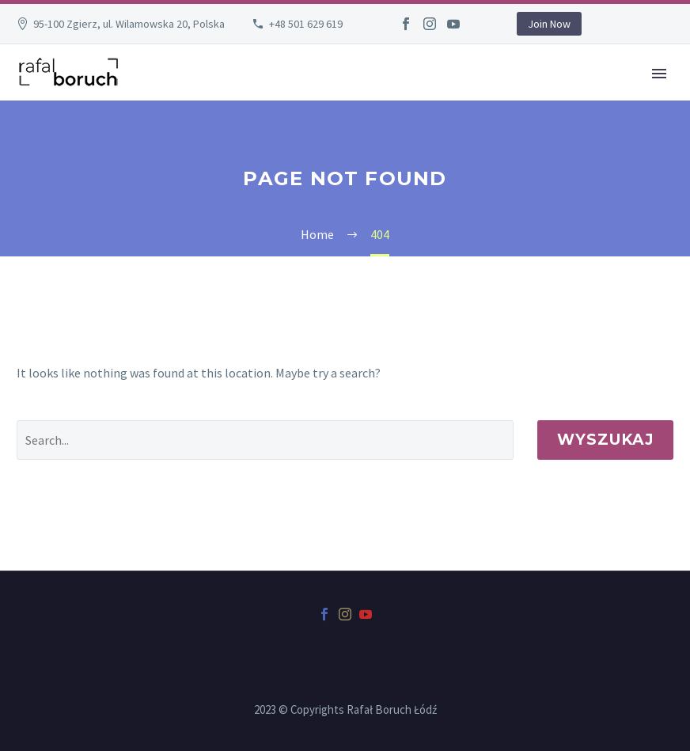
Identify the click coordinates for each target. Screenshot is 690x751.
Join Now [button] (549, 24)
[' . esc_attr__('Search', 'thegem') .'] (265, 440)
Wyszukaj (605, 439)
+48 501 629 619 (306, 24)
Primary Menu (659, 73)
